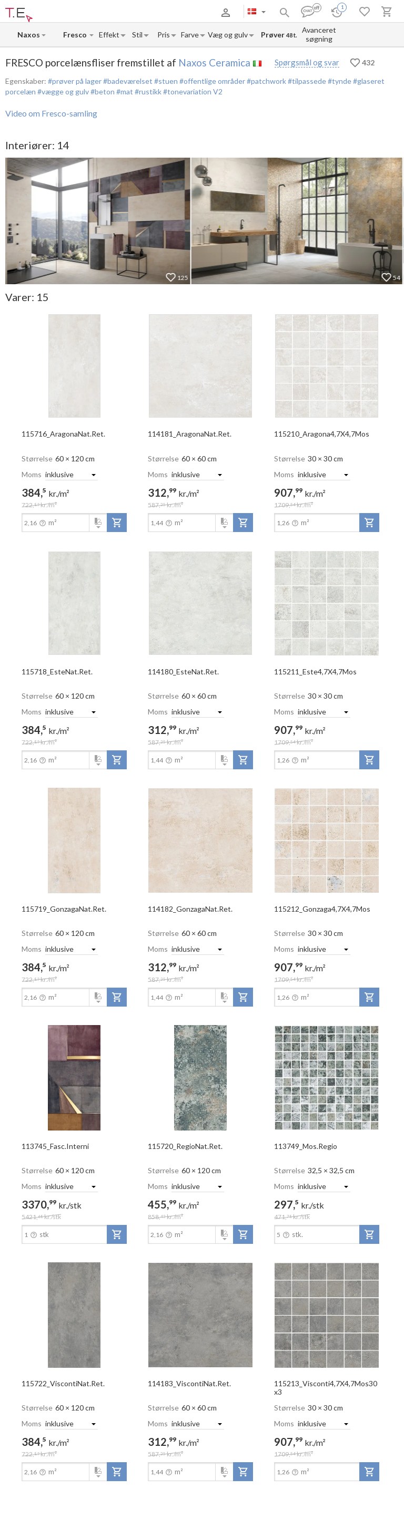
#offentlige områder (211, 80)
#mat (124, 91)
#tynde (338, 80)
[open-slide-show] (74, 365)
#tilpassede (306, 80)
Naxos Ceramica (214, 62)
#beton (102, 91)
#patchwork (265, 80)
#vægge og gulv (62, 91)
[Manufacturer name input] (29, 34)
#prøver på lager (75, 80)
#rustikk (147, 91)
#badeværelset (127, 80)
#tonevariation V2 (192, 91)
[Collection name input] (75, 34)
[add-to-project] (117, 522)
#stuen (165, 80)
